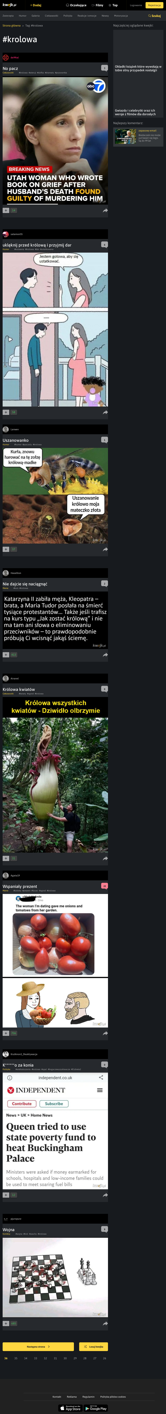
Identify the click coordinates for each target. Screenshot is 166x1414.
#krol (25, 1234)
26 (104, 1358)
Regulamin (88, 1396)
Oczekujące (78, 5)
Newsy (105, 15)
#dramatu (49, 72)
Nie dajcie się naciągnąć (25, 584)
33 (35, 1358)
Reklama (72, 1396)
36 (6, 1358)
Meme (5, 588)
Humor (22, 15)
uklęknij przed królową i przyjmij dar (37, 245)
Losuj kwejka (93, 1346)
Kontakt (57, 1396)
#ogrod (30, 693)
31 (55, 1358)
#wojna (19, 1234)
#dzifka (40, 72)
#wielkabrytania (23, 1069)
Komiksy (6, 1234)
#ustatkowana (46, 249)
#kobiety (17, 890)
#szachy (33, 1234)
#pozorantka (61, 72)
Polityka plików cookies (113, 1396)
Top (115, 5)
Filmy (99, 5)
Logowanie (136, 5)
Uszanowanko (16, 440)
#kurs (15, 588)
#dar (37, 249)
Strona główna (12, 25)
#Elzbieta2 (76, 1069)
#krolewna (19, 249)
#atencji (32, 72)
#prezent (26, 890)
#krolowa (23, 72)
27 (94, 1358)
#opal (44, 1069)
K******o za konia (18, 1065)
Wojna (9, 1229)
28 (84, 1358)
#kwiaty (22, 693)
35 (15, 1358)
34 (25, 1358)
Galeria (36, 15)
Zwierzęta (8, 15)
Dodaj (37, 5)
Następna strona (38, 1346)
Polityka (67, 15)
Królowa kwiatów (19, 689)
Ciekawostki (51, 15)
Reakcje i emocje (87, 15)
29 (75, 1358)
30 (65, 1358)
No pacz (10, 68)
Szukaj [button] (156, 16)
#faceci (34, 890)
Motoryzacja (121, 15)
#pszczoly (27, 444)
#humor (17, 444)
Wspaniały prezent (20, 886)
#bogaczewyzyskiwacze (59, 1069)
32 (45, 1358)
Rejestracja (154, 5)
